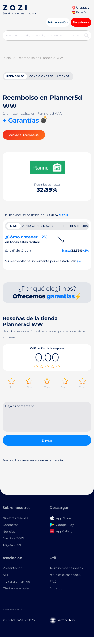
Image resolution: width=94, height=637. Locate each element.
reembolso (15, 76)
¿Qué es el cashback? (65, 575)
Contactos (10, 525)
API (5, 575)
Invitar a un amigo (16, 581)
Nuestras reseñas (15, 518)
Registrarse (81, 22)
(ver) (80, 261)
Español (80, 12)
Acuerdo (56, 588)
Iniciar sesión (58, 22)
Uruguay (80, 7)
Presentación (13, 568)
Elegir (63, 215)
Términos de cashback (66, 568)
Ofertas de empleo (16, 588)
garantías (61, 296)
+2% (85, 250)
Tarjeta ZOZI (12, 545)
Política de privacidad (14, 609)
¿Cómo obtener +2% (26, 239)
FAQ (53, 581)
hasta (66, 250)
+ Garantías (21, 120)
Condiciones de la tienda (49, 76)
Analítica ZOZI (13, 538)
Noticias (9, 531)
